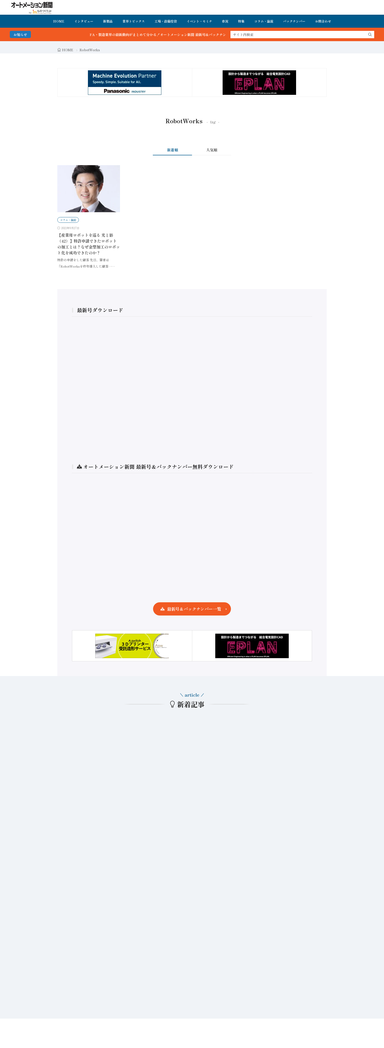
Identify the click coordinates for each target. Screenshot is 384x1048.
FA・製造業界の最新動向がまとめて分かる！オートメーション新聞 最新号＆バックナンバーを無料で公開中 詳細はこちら (196, 34)
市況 (225, 21)
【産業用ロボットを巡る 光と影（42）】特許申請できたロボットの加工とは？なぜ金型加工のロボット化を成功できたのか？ (88, 244)
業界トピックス (133, 21)
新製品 (108, 21)
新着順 (172, 149)
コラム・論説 (263, 21)
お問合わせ (323, 21)
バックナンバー (294, 21)
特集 (241, 21)
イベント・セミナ (199, 21)
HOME (58, 21)
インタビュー (83, 21)
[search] (370, 34)
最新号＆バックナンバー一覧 (194, 609)
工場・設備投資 (166, 21)
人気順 (211, 149)
